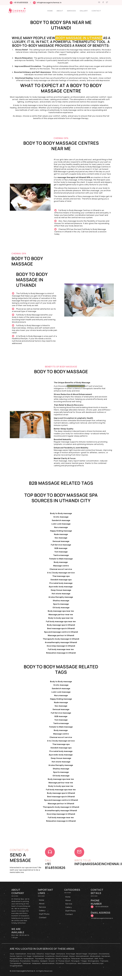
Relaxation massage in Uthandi (61, 653)
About (60, 11)
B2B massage (61, 548)
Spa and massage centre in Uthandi (61, 632)
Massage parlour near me (61, 614)
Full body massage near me (61, 649)
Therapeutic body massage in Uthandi (61, 639)
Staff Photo (44, 914)
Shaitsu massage (61, 600)
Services (71, 11)
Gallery (84, 11)
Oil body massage (61, 607)
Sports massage (61, 604)
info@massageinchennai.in (49, 2)
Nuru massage (61, 527)
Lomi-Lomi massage (61, 524)
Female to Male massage (61, 559)
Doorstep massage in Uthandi (61, 646)
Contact (96, 11)
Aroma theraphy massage (61, 597)
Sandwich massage (61, 520)
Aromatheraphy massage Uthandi (61, 642)
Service (42, 907)
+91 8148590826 (21, 2)
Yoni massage (61, 552)
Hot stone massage (61, 593)
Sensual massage (61, 541)
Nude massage (61, 534)
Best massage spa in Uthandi (61, 628)
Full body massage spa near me (61, 621)
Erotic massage (61, 517)
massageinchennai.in (25, 971)
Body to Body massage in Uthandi (31, 279)
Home (50, 11)
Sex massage (61, 538)
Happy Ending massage (61, 531)
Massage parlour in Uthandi (61, 635)
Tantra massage (61, 555)
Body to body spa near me (61, 618)
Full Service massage (61, 545)
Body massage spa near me (61, 611)
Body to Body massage (61, 513)
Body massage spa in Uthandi (61, 625)
